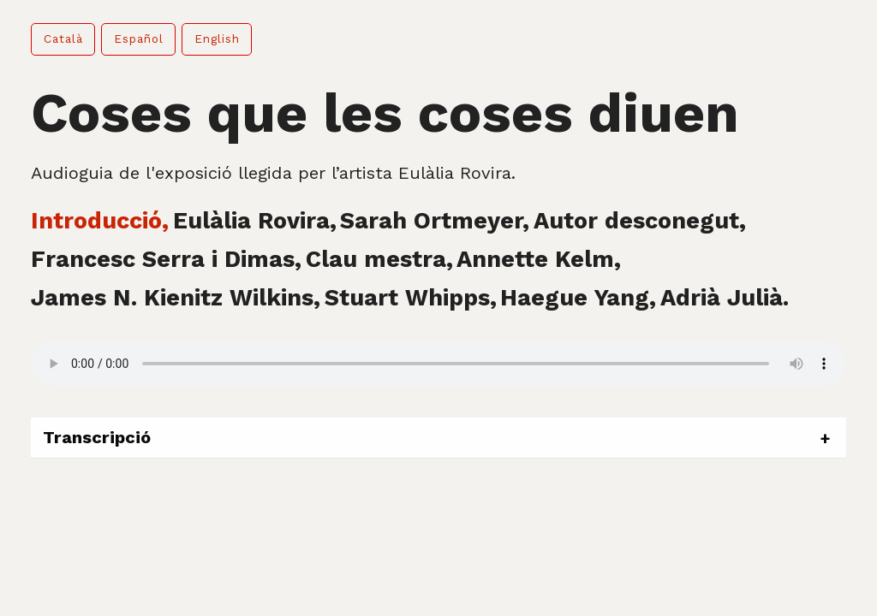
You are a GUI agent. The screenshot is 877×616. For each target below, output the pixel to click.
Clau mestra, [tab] (379, 259)
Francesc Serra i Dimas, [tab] (166, 259)
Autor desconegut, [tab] (640, 220)
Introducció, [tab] (100, 220)
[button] (63, 39)
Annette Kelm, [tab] (538, 259)
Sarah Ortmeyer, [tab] (434, 220)
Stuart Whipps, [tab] (411, 297)
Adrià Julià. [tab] (724, 297)
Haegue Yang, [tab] (578, 297)
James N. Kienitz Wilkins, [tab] (175, 297)
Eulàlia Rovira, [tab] (255, 220)
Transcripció (97, 437)
